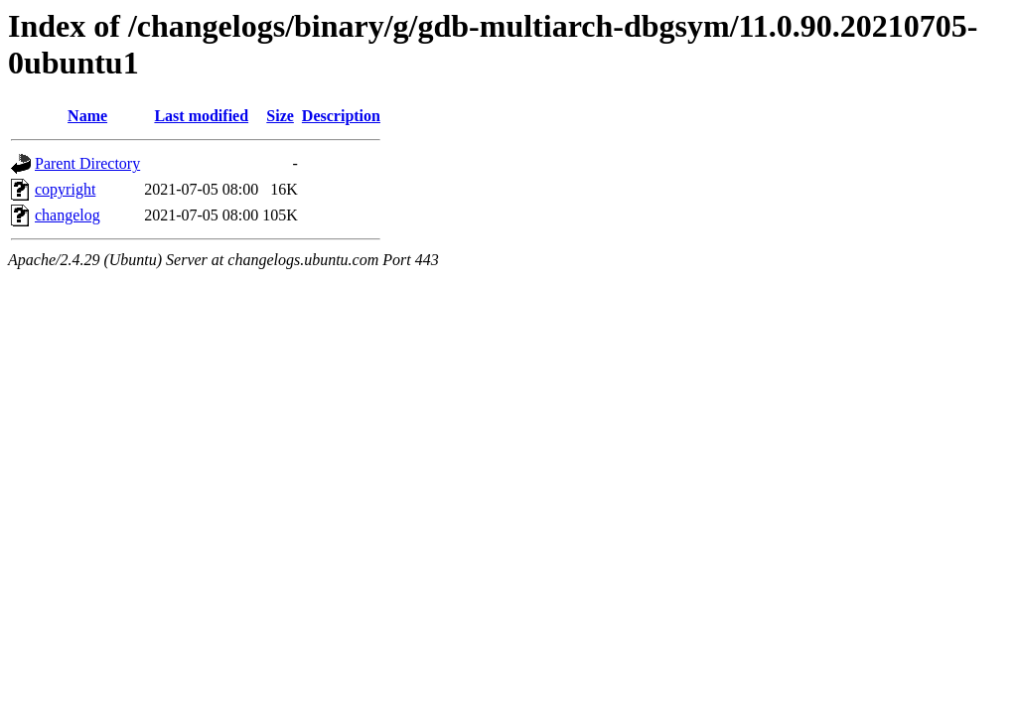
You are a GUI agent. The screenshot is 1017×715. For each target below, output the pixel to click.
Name (87, 115)
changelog (67, 215)
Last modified (201, 115)
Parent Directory (87, 163)
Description (341, 115)
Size (280, 115)
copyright (65, 189)
